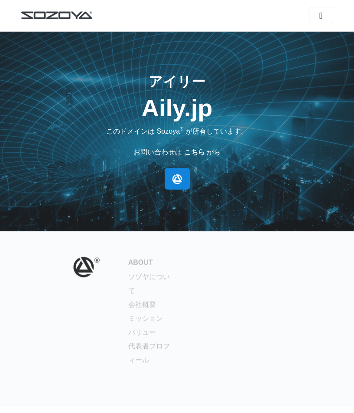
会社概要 (142, 306)
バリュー (142, 334)
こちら (194, 152)
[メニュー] (321, 15)
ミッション (145, 320)
